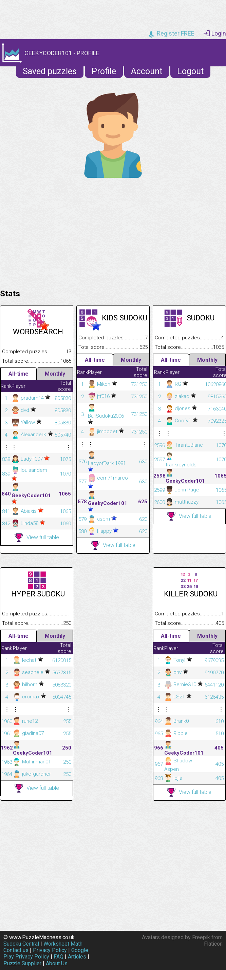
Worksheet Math (62, 944)
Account (146, 71)
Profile (104, 71)
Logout (190, 71)
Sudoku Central (21, 944)
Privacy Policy (50, 950)
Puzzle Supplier (22, 963)
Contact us (16, 950)
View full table (37, 537)
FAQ (58, 956)
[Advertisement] (113, 231)
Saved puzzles (50, 71)
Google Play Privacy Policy (45, 953)
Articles (77, 956)
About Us (57, 963)
